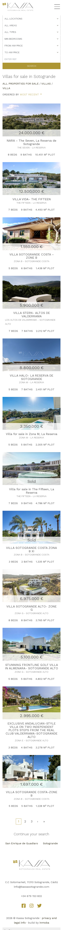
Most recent (30, 94)
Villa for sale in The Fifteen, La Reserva (31, 490)
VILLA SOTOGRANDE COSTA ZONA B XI (31, 549)
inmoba (44, 922)
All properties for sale (21, 83)
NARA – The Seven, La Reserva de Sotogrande (31, 142)
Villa (6, 88)
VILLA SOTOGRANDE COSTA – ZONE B (31, 256)
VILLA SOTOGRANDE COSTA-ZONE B (31, 793)
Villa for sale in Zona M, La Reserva (31, 434)
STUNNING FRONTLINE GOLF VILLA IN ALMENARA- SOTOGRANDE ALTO (31, 666)
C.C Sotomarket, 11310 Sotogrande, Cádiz (31, 882)
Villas (46, 83)
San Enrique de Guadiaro (21, 843)
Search (31, 66)
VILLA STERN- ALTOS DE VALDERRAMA (31, 314)
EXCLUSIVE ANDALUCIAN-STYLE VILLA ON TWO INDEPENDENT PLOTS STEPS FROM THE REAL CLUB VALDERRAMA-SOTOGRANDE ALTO (31, 730)
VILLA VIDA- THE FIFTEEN (31, 199)
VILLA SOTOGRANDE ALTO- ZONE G (31, 608)
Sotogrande (50, 843)
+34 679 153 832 (31, 896)
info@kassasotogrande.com (31, 886)
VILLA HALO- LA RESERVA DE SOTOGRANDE (31, 377)
